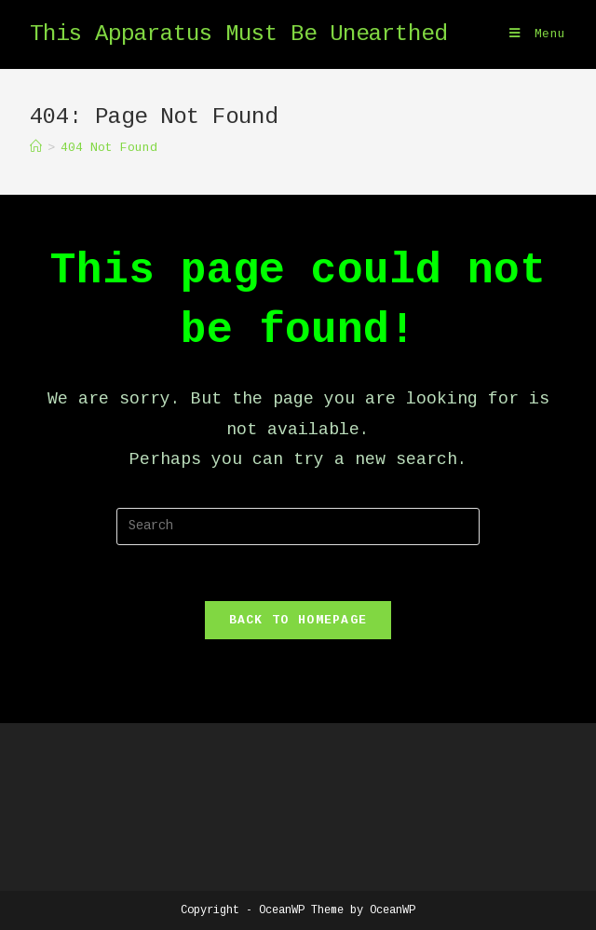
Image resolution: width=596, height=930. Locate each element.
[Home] (36, 148)
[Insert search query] (298, 526)
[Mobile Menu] (537, 34)
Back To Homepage (298, 620)
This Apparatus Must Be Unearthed (238, 34)
